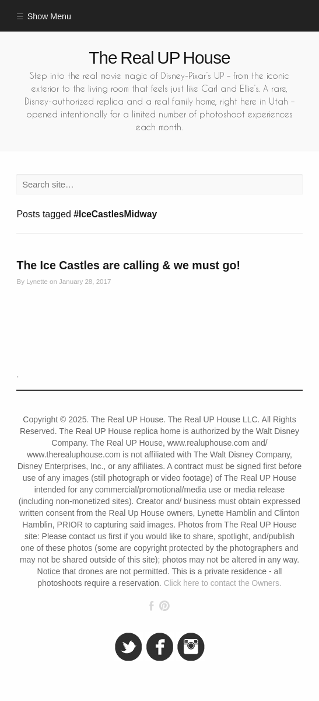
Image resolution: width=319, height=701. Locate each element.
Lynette (37, 281)
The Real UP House (159, 57)
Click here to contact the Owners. (223, 583)
